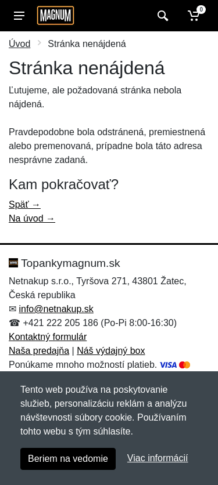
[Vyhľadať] (161, 15)
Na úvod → (32, 218)
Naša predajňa (39, 351)
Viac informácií (157, 458)
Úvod (19, 44)
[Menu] (19, 15)
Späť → (25, 204)
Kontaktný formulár (48, 337)
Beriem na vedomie (68, 459)
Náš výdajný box (111, 351)
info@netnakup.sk (56, 309)
